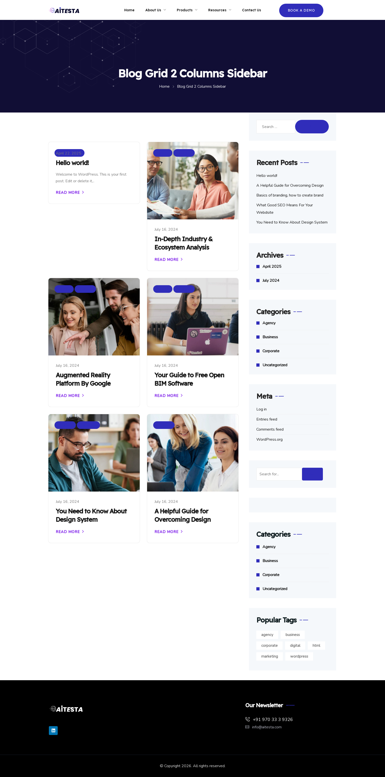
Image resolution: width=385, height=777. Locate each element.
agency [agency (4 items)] (267, 634)
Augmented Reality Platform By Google (83, 379)
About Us (153, 10)
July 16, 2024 (166, 229)
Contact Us (251, 10)
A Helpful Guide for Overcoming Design (182, 515)
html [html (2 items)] (316, 645)
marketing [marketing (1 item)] (269, 656)
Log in (261, 409)
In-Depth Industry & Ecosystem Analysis (183, 243)
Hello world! (72, 163)
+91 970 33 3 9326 (269, 719)
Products (184, 10)
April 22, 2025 (68, 153)
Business (184, 153)
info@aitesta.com (263, 727)
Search (312, 474)
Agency (163, 153)
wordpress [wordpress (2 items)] (299, 656)
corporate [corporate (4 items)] (269, 645)
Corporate (88, 425)
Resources (217, 10)
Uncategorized (274, 365)
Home (129, 10)
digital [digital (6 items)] (295, 645)
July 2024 (270, 280)
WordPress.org (269, 439)
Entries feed (266, 419)
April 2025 (271, 266)
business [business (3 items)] (293, 634)
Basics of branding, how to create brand (289, 195)
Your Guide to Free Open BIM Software (189, 379)
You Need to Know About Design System (91, 515)
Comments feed (270, 429)
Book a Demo (301, 10)
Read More (68, 192)
